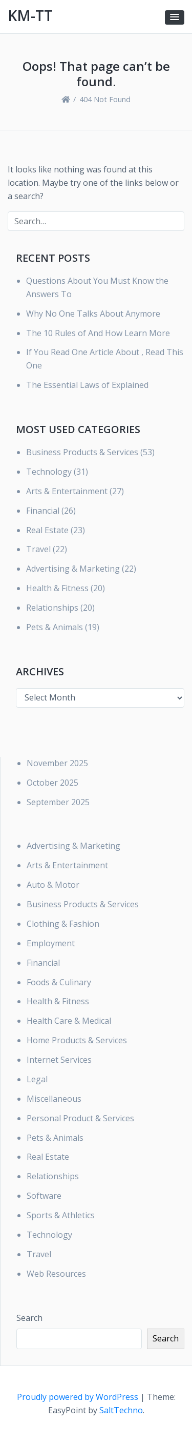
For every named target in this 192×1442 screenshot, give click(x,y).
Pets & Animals (54, 627)
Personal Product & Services (80, 1118)
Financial (42, 510)
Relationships (52, 607)
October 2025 (52, 782)
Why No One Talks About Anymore (93, 313)
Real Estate (47, 530)
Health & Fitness (57, 588)
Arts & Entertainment (67, 491)
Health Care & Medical (69, 1020)
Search (29, 1317)
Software (44, 1195)
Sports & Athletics (61, 1215)
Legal (37, 1079)
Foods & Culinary (59, 982)
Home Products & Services (77, 1040)
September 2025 (58, 802)
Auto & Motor (53, 884)
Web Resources (56, 1273)
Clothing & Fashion (63, 923)
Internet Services (59, 1059)
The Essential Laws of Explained (87, 385)
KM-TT (30, 15)
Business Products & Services (82, 452)
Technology (49, 471)
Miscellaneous (54, 1098)
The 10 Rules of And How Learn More (98, 333)
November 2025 (57, 763)
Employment (51, 943)
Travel (38, 549)
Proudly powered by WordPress (78, 1396)
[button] (174, 17)
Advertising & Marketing (73, 568)
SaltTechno (121, 1410)
